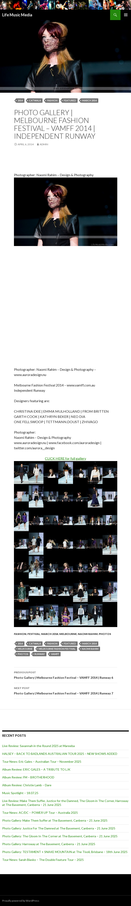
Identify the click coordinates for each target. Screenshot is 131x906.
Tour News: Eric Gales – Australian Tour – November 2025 (41, 761)
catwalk (35, 100)
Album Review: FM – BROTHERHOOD (28, 777)
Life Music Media (17, 14)
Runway (39, 654)
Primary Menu (126, 15)
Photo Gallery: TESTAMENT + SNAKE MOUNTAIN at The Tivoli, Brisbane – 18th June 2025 (65, 852)
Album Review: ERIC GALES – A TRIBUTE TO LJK (36, 769)
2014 (20, 100)
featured (70, 100)
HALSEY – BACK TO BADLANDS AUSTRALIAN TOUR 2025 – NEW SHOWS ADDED (59, 754)
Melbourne (68, 634)
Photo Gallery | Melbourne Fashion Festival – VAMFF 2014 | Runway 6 (65, 674)
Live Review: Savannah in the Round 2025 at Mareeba (38, 746)
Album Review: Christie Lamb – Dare (26, 785)
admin (44, 144)
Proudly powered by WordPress (20, 900)
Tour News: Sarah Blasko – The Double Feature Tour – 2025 (43, 860)
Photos (105, 634)
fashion (52, 100)
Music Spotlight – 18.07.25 (20, 793)
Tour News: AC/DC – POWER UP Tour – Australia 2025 (40, 812)
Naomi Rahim (88, 634)
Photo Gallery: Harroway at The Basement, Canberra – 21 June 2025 (48, 844)
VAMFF (55, 654)
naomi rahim (90, 648)
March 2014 (89, 100)
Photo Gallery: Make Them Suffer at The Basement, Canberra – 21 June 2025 (54, 820)
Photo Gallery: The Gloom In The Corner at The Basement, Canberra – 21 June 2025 (59, 836)
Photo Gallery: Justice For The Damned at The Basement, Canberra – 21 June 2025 (58, 828)
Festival (33, 634)
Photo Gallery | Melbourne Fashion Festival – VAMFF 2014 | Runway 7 (65, 690)
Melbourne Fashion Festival (57, 648)
